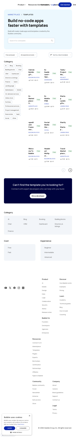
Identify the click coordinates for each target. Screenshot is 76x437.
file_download (29, 80)
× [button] (29, 416)
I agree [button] (9, 428)
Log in (53, 5)
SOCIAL (46, 130)
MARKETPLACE (32, 106)
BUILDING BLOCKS (33, 77)
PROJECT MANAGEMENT (64, 78)
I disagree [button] (22, 428)
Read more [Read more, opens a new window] (21, 424)
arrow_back (64, 170)
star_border (35, 80)
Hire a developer (38, 196)
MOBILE (46, 104)
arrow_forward (70, 170)
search (52, 40)
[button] (17, 432)
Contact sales (42, 5)
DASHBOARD (48, 80)
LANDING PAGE (64, 106)
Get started (65, 5)
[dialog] (17, 424)
